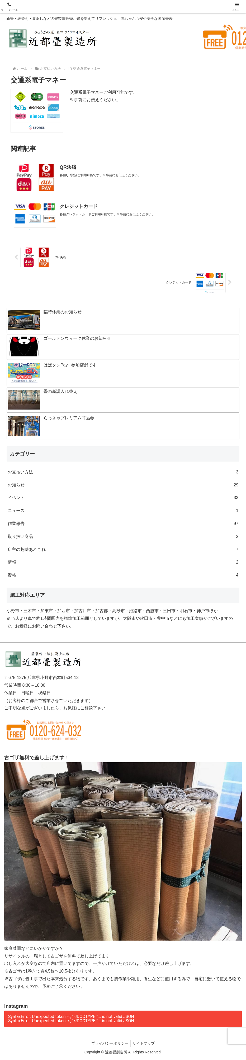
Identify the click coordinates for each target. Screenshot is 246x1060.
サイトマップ (144, 1043)
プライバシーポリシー (109, 1043)
